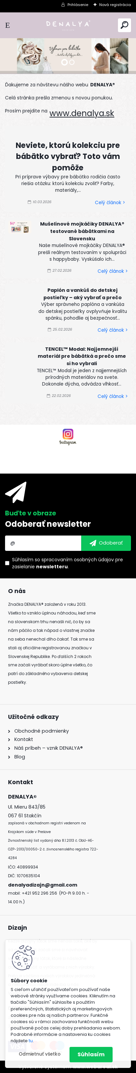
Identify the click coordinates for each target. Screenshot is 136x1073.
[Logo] (68, 25)
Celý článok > (110, 202)
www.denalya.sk (81, 113)
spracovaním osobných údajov (77, 559)
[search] (124, 24)
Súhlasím (91, 1054)
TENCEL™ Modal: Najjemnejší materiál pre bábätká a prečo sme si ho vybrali (82, 356)
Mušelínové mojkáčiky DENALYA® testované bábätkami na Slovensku (82, 231)
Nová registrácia (115, 4)
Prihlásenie (77, 4)
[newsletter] (106, 543)
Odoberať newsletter (48, 523)
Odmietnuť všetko (39, 1054)
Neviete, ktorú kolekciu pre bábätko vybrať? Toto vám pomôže (68, 156)
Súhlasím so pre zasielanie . (67, 563)
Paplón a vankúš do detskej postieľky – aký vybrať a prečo (82, 294)
